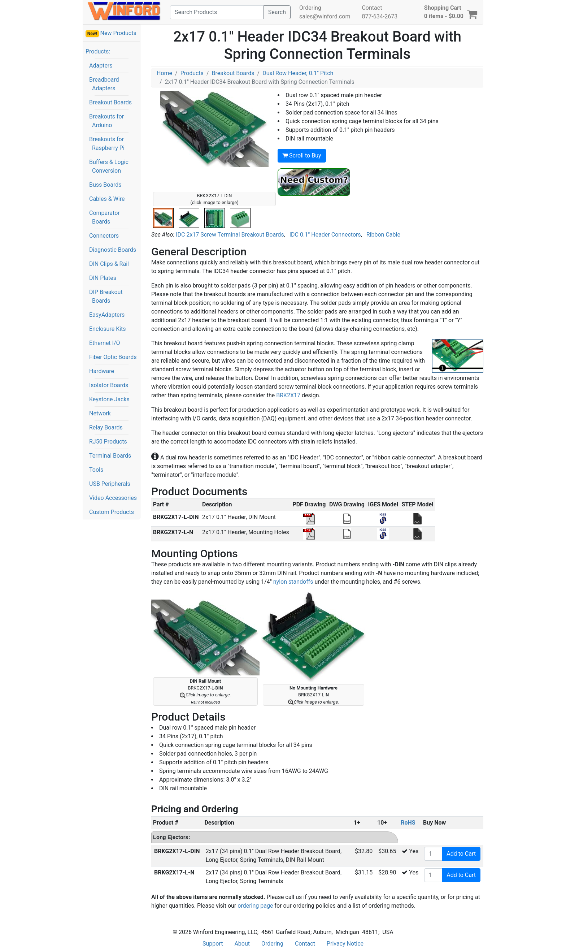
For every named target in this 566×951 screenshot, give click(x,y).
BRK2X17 (288, 395)
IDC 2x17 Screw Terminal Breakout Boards (230, 234)
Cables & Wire (107, 198)
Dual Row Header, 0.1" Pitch (297, 73)
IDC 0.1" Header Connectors (325, 234)
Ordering (310, 7)
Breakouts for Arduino (106, 121)
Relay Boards (106, 427)
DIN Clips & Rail (109, 263)
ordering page (255, 905)
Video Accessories (113, 497)
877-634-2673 (379, 16)
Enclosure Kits (107, 328)
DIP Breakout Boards (106, 296)
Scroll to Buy (301, 155)
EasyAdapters (107, 314)
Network (100, 413)
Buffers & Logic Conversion (109, 166)
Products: (98, 51)
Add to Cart (461, 853)
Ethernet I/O (104, 343)
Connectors (104, 235)
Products (192, 73)
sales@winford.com (324, 16)
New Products (111, 33)
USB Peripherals (109, 483)
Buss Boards (105, 184)
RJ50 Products (108, 441)
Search (277, 12)
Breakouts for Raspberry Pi (107, 143)
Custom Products (111, 512)
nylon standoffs (293, 581)
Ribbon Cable (383, 234)
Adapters (101, 65)
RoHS (408, 822)
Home (164, 73)
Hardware (101, 371)
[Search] (217, 12)
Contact (372, 7)
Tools (96, 469)
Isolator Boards (108, 385)
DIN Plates (102, 278)
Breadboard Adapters (104, 84)
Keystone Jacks (109, 399)
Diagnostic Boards (112, 249)
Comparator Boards (104, 217)
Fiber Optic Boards (112, 357)
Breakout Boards (110, 102)
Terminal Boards (110, 455)
